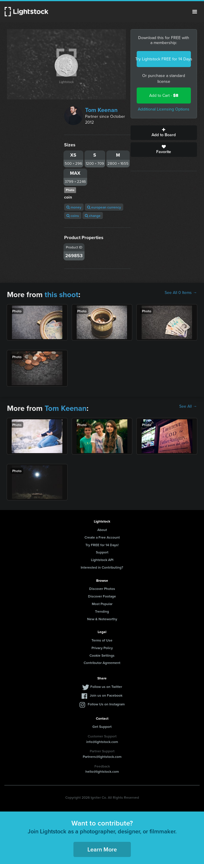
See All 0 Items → (181, 293)
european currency (104, 207)
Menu (194, 11)
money (73, 207)
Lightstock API (102, 559)
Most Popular (102, 603)
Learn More (102, 849)
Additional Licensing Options (163, 109)
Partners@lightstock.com (102, 756)
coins (72, 215)
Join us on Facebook (106, 695)
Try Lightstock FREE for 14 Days (164, 59)
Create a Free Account (102, 537)
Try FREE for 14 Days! (102, 544)
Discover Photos (102, 588)
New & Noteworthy (102, 618)
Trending (102, 611)
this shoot (61, 294)
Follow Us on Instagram (106, 704)
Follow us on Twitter (106, 686)
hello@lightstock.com (102, 771)
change (93, 215)
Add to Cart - (163, 95)
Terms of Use (102, 640)
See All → (188, 406)
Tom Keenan (101, 110)
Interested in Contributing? (102, 567)
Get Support (102, 726)
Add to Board (164, 133)
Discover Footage (102, 596)
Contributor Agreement (102, 662)
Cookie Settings (102, 655)
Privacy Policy (102, 647)
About (102, 529)
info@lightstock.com (102, 741)
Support (102, 552)
